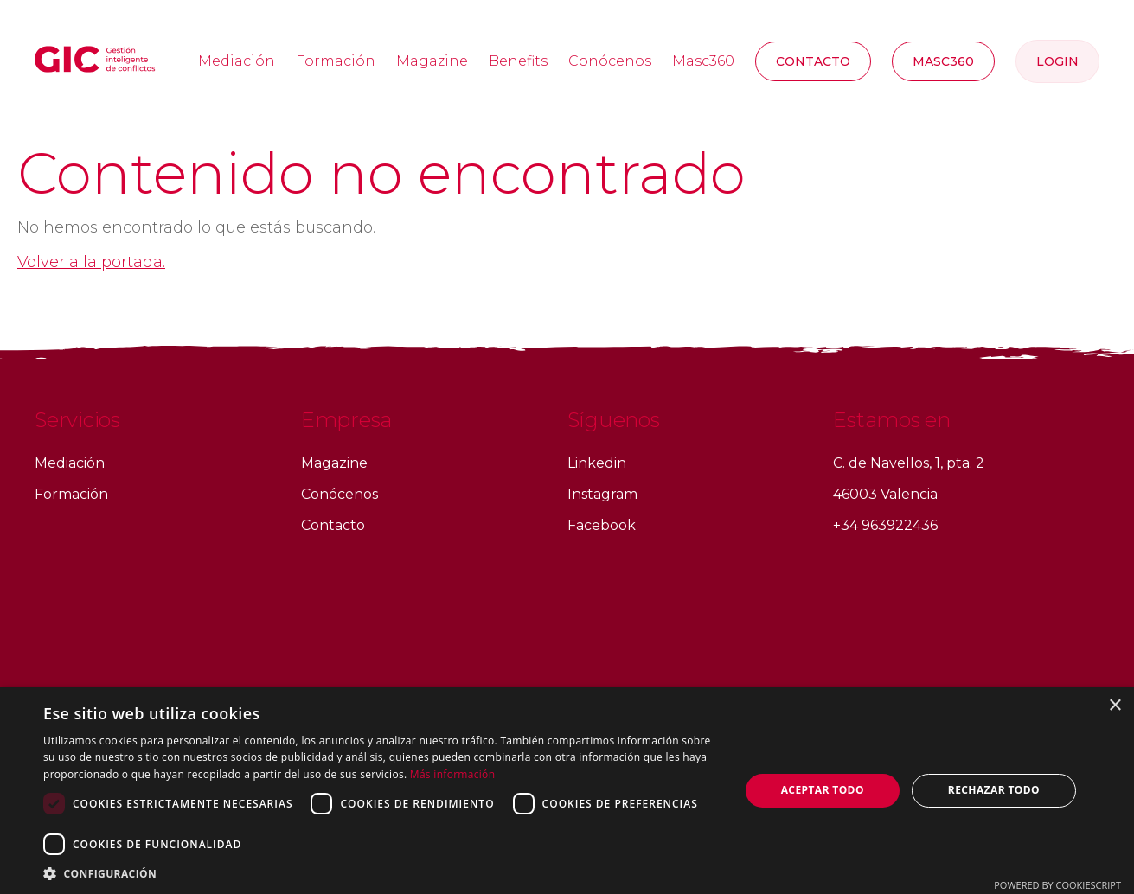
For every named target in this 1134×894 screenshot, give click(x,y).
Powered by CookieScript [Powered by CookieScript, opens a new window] (1057, 884)
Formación (335, 61)
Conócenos (609, 61)
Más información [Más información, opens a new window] (452, 774)
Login (1057, 61)
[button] (381, 873)
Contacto (813, 61)
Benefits (518, 61)
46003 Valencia (885, 494)
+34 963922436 (885, 525)
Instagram (602, 494)
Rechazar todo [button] (994, 789)
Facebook (601, 525)
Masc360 (703, 61)
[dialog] (567, 790)
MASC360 (943, 61)
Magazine (432, 61)
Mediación (236, 61)
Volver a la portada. (91, 261)
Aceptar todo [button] (822, 789)
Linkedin (596, 463)
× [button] (1114, 705)
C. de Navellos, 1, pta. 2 (908, 463)
